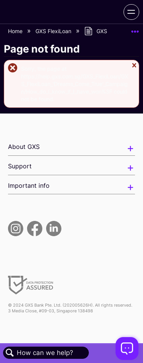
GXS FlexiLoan (54, 31)
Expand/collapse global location (135, 29)
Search (10, 353)
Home (16, 31)
